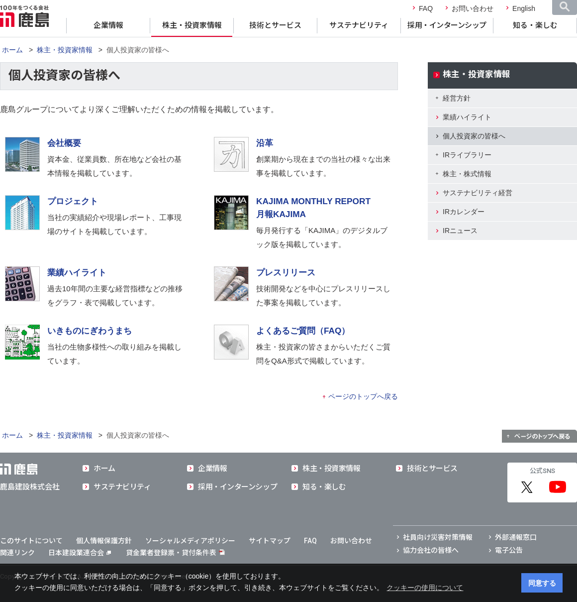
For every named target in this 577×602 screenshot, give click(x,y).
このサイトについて (31, 541)
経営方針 (457, 98)
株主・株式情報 (467, 174)
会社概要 (64, 143)
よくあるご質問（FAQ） (303, 331)
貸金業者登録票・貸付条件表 (171, 553)
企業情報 (108, 25)
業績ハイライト (76, 272)
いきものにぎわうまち (89, 331)
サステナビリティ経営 (477, 193)
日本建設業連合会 (79, 553)
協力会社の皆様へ (431, 550)
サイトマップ (269, 541)
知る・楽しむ (535, 25)
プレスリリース (285, 272)
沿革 (264, 143)
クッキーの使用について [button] (424, 588)
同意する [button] (542, 583)
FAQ (426, 8)
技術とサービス (275, 25)
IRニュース (460, 231)
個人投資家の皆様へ (474, 136)
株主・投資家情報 (192, 25)
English (523, 8)
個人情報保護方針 (104, 541)
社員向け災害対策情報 (438, 537)
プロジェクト (72, 201)
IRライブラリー (467, 155)
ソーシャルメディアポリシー (190, 541)
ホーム (12, 50)
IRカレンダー (463, 212)
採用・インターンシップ (446, 25)
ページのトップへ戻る (363, 396)
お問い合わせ (472, 8)
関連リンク (17, 553)
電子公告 (509, 550)
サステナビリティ (358, 25)
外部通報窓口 (516, 537)
